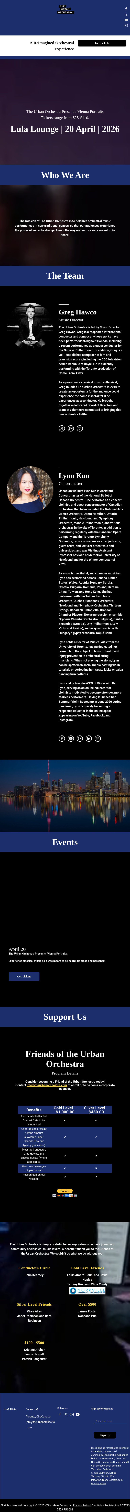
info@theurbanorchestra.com (47, 1085)
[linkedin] (89, 739)
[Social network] (80, 428)
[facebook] (126, 9)
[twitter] (126, 15)
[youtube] (126, 20)
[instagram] (126, 26)
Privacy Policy (98, 1483)
